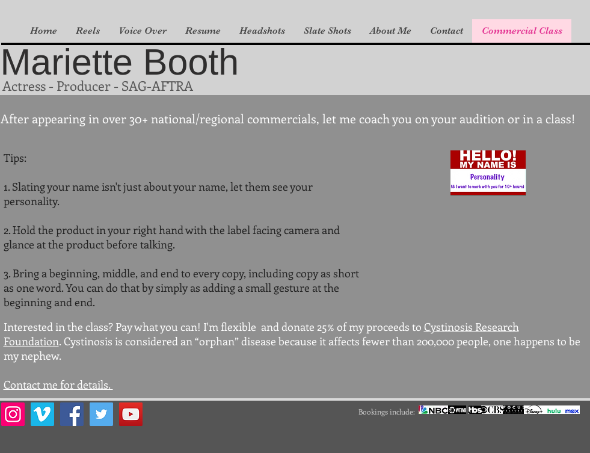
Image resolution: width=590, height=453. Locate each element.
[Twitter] (101, 414)
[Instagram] (13, 414)
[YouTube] (131, 414)
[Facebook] (72, 414)
